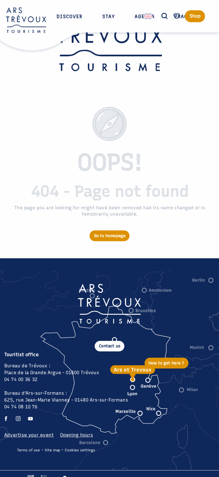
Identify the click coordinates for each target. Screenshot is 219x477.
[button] (164, 16)
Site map (52, 450)
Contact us (109, 346)
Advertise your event (29, 435)
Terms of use (28, 450)
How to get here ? (166, 363)
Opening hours (76, 435)
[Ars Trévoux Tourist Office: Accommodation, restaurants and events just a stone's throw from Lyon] (109, 47)
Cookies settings (80, 450)
